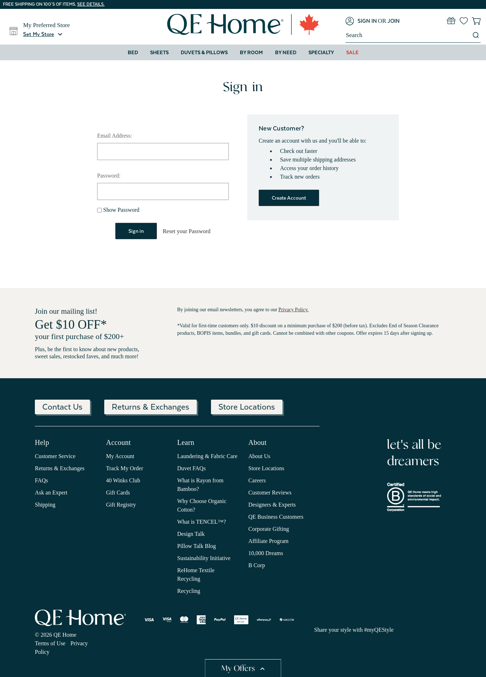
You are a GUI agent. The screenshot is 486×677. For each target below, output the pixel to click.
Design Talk (191, 533)
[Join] (393, 21)
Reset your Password (186, 231)
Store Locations (246, 406)
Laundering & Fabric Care (207, 456)
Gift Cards (118, 492)
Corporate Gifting (268, 528)
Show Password (118, 210)
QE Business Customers (275, 516)
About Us (259, 456)
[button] (43, 34)
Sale (352, 52)
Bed (133, 52)
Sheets (159, 52)
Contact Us (62, 406)
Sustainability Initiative (204, 558)
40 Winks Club (123, 480)
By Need (285, 52)
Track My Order (124, 468)
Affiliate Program (268, 541)
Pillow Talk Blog (196, 546)
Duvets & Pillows (204, 52)
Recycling (188, 591)
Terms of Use (50, 643)
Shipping (45, 504)
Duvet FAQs (191, 468)
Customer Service (55, 456)
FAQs (41, 480)
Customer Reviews (269, 492)
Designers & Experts (272, 504)
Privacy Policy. (294, 309)
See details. (91, 4)
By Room (251, 52)
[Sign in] (361, 21)
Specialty (321, 52)
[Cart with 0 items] (476, 20)
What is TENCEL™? (201, 521)
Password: (109, 176)
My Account (120, 456)
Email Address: (114, 136)
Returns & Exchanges (150, 406)
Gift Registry (121, 504)
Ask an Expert (51, 492)
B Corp (256, 565)
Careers (257, 480)
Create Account (289, 198)
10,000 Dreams (265, 553)
